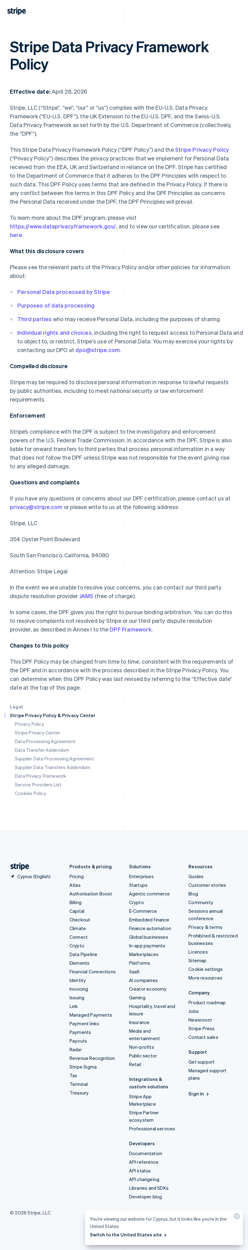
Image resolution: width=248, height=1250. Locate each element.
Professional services (152, 1128)
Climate (77, 928)
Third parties (34, 318)
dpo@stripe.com (97, 349)
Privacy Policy (29, 724)
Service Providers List (38, 784)
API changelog (144, 1179)
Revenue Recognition (92, 1058)
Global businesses (148, 937)
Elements (79, 963)
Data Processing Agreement (45, 741)
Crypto (76, 945)
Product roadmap (207, 1002)
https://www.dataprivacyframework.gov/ (63, 226)
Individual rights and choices (54, 332)
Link (73, 1006)
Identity (77, 980)
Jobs (193, 1011)
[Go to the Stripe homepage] (17, 866)
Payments (80, 1032)
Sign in (199, 1094)
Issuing (76, 997)
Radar (75, 1049)
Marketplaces (143, 954)
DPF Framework (130, 629)
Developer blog (145, 1196)
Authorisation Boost (90, 894)
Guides (196, 876)
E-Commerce (143, 911)
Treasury (79, 1093)
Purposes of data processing (56, 305)
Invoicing (78, 989)
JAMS (86, 595)
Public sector (143, 1055)
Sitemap (197, 960)
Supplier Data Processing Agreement (54, 758)
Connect (78, 937)
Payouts (78, 1041)
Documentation (145, 1153)
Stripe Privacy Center (37, 732)
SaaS (134, 971)
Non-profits (141, 1047)
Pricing (76, 876)
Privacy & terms (205, 927)
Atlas (75, 885)
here (16, 234)
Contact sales (203, 1037)
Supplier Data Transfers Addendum (52, 767)
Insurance (139, 1022)
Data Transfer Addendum (42, 750)
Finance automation (150, 928)
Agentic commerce (149, 894)
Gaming (137, 997)
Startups (138, 885)
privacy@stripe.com (36, 506)
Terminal (78, 1084)
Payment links (84, 1023)
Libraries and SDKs (149, 1188)
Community (200, 902)
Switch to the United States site (128, 1234)
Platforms (139, 963)
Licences (198, 952)
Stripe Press (201, 1028)
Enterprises (141, 876)
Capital (76, 911)
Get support (201, 1062)
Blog (193, 894)
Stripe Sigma (83, 1067)
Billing (75, 902)
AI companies (143, 980)
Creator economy (148, 989)
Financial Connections (92, 971)
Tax (73, 1075)
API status (140, 1170)
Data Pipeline (83, 954)
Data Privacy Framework (40, 776)
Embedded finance (149, 919)
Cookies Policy (30, 793)
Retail (135, 1064)
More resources (205, 978)
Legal (16, 707)
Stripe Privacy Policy (202, 149)
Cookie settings (205, 969)
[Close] (236, 1217)
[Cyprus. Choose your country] (30, 876)
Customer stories (207, 885)
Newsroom (200, 1020)
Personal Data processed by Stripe (63, 291)
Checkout (79, 919)
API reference (144, 1162)
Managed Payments (90, 1015)
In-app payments (147, 945)
